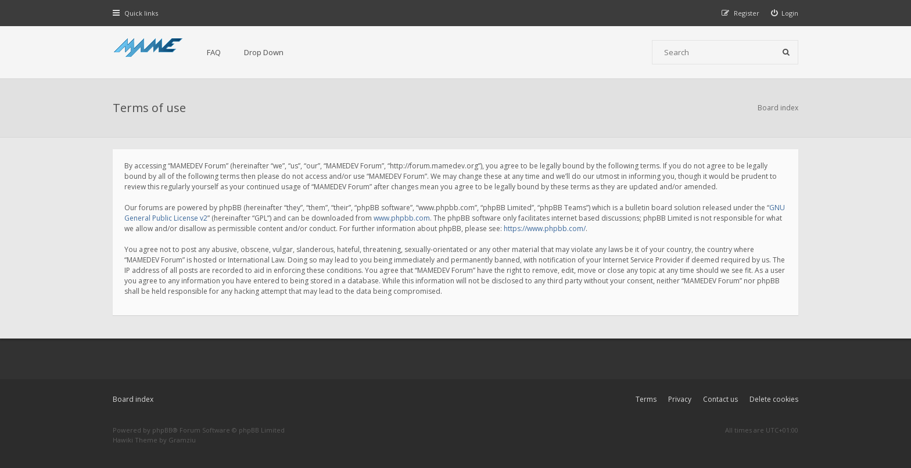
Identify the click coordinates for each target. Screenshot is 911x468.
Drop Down (264, 52)
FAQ (214, 52)
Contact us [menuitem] (720, 399)
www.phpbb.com (402, 218)
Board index (133, 399)
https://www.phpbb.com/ (545, 228)
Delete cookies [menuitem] (773, 399)
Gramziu (182, 439)
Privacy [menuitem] (679, 399)
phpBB (162, 430)
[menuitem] (785, 13)
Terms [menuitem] (646, 399)
